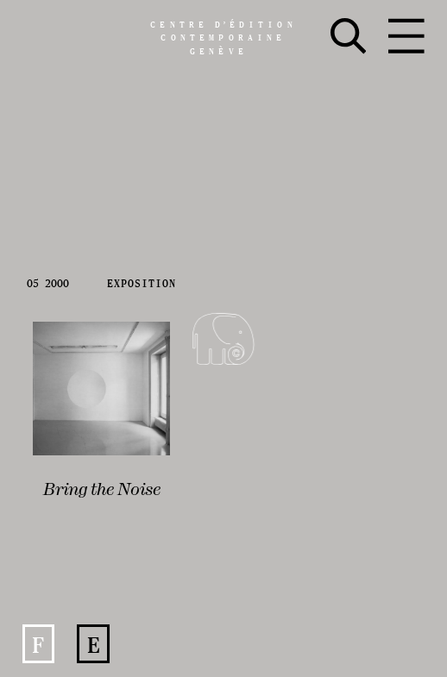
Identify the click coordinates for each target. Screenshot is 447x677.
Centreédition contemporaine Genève (223, 37)
